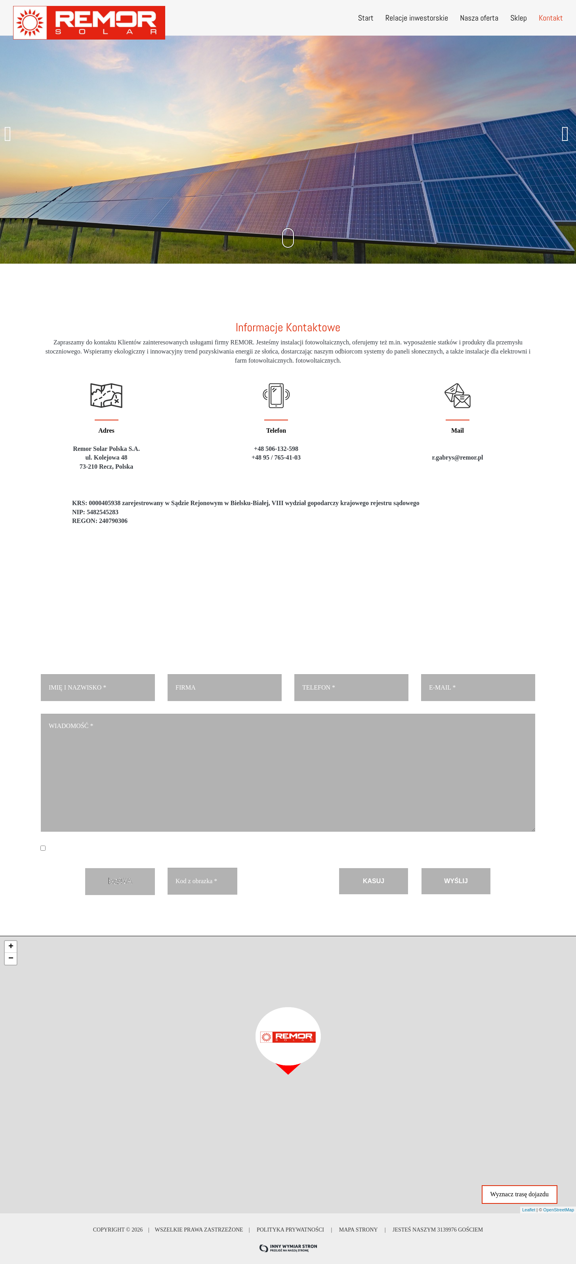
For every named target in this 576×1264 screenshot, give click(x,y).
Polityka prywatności (290, 1229)
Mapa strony (358, 1229)
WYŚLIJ (456, 881)
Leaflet (528, 1209)
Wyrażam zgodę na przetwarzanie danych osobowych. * (151, 848)
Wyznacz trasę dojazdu (519, 1193)
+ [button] (10, 946)
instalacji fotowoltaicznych (314, 342)
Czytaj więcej (232, 848)
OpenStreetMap (558, 1209)
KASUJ (373, 881)
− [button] (10, 958)
